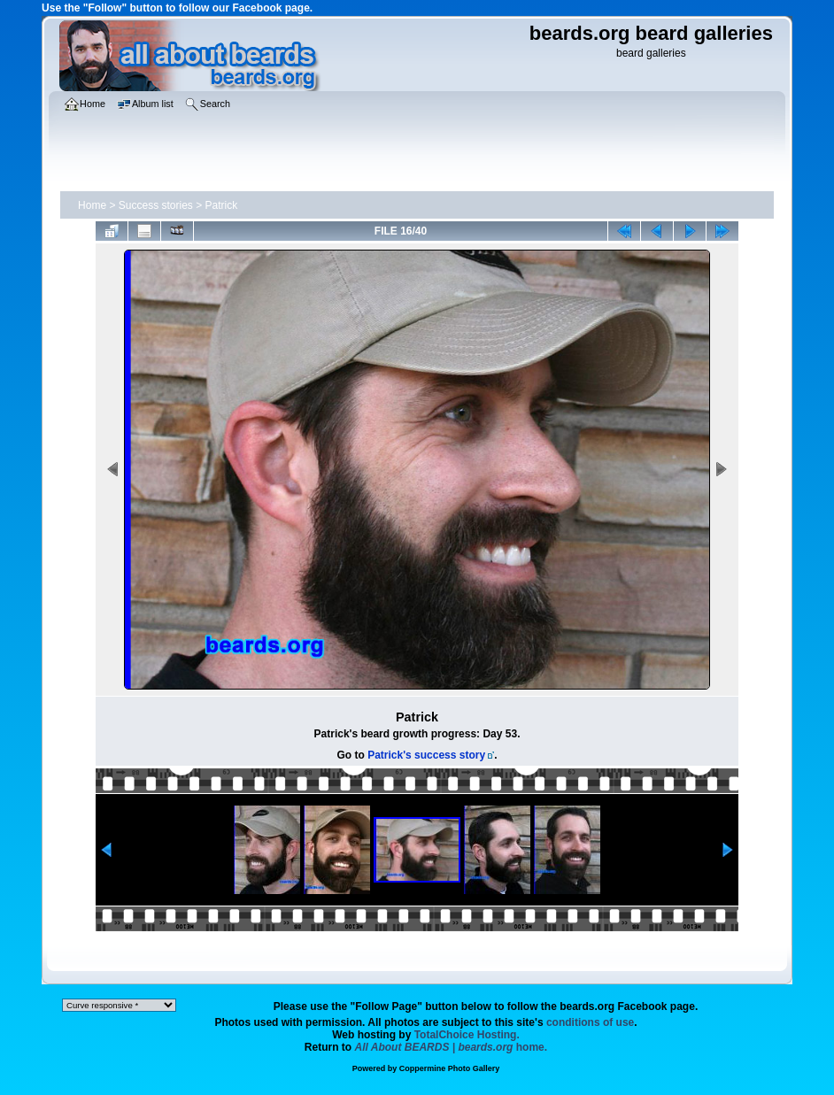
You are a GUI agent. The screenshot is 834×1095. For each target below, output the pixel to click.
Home (92, 205)
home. (451, 1047)
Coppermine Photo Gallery (449, 1068)
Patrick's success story (426, 755)
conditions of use (590, 1022)
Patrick (221, 205)
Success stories (156, 205)
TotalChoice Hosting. (467, 1035)
